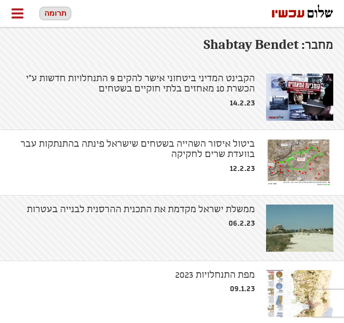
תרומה (55, 13)
